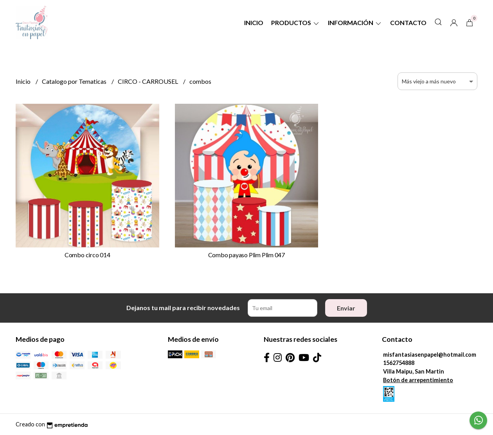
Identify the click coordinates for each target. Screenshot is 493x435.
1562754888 (398, 362)
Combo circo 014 (87, 254)
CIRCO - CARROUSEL (148, 81)
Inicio (253, 22)
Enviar (346, 308)
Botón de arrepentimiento (418, 380)
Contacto (408, 22)
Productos (295, 22)
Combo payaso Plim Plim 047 (246, 254)
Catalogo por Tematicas (75, 81)
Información (355, 22)
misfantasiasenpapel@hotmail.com (429, 354)
